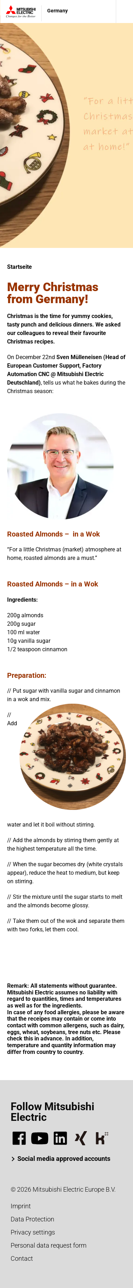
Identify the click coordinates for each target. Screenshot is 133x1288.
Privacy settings (33, 1232)
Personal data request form (49, 1245)
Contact (22, 1258)
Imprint (21, 1206)
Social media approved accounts (63, 1158)
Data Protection (32, 1219)
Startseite (19, 267)
